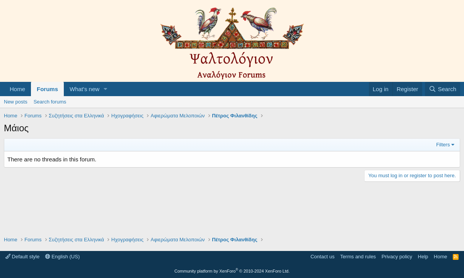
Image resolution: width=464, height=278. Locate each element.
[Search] (442, 89)
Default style (22, 256)
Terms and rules (358, 256)
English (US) (62, 256)
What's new (84, 89)
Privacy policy (397, 256)
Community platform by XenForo (232, 271)
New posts (15, 102)
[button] (105, 89)
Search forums (50, 102)
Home (17, 89)
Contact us (322, 256)
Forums (47, 89)
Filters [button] (443, 144)
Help (423, 256)
